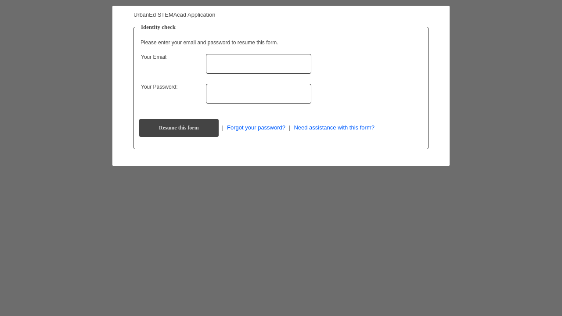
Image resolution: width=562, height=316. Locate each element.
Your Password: (159, 87)
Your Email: (154, 57)
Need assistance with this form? (334, 127)
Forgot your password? (256, 127)
